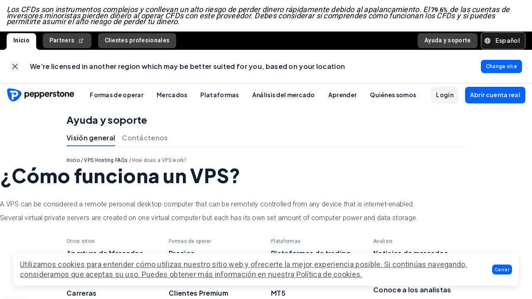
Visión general (90, 138)
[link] (15, 66)
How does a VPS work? (159, 161)
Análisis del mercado (283, 94)
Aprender (342, 94)
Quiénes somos (393, 94)
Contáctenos (145, 138)
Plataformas (219, 94)
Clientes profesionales (137, 40)
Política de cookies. (329, 274)
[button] (502, 269)
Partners (67, 40)
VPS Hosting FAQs (106, 161)
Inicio (21, 40)
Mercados (172, 94)
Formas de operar (116, 94)
